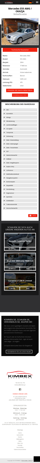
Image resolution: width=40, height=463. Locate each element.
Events (20, 437)
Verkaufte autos (20, 14)
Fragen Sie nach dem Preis (20, 90)
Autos (20, 433)
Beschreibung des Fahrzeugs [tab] (20, 104)
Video (20, 441)
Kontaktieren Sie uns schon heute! (19, 352)
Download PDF (20, 95)
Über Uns (20, 443)
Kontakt (20, 445)
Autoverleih (20, 435)
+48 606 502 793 (20, 383)
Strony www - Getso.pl (27, 460)
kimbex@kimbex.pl (20, 385)
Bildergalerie (20, 439)
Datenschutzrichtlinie (20, 449)
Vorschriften (20, 447)
